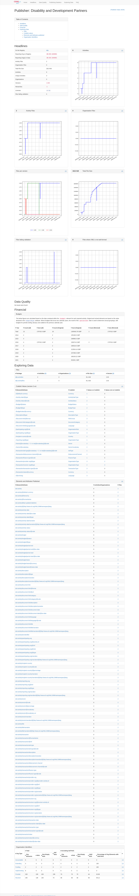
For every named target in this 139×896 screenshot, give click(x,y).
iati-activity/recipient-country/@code (26, 667)
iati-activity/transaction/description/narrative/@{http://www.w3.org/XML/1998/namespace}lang (43, 759)
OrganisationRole (73, 429)
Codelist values (28, 33)
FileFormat (71, 418)
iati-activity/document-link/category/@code (28, 599)
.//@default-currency (21, 393)
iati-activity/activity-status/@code (25, 531)
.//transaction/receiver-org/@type (25, 465)
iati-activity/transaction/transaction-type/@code (29, 831)
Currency (71, 393)
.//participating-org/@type (23, 433)
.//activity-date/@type (21, 397)
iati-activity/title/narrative (22, 727)
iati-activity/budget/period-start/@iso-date (27, 556)
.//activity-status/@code (22, 401)
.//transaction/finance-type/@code (25, 458)
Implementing (19, 870)
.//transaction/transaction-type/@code (26, 468)
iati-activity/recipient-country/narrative (26, 674)
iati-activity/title (19, 724)
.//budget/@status (20, 404)
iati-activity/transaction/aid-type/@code (27, 749)
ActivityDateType (73, 397)
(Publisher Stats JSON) (118, 9)
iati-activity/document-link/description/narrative (29, 606)
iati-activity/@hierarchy (22, 496)
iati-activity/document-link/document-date (27, 610)
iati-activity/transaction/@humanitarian (26, 738)
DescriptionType (73, 415)
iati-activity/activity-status (22, 528)
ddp (47, 50)
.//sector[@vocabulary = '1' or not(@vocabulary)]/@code (32, 443)
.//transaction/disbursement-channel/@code (28, 454)
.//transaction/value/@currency (24, 472)
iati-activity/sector (20, 699)
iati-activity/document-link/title (24, 624)
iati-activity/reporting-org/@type (24, 688)
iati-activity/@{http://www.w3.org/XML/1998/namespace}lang (33, 506)
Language (71, 426)
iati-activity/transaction (22, 734)
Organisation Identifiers (31, 37)
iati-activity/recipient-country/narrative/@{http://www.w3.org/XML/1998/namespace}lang (41, 677)
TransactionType (73, 468)
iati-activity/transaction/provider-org (25, 777)
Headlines (33, 2)
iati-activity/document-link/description (26, 602)
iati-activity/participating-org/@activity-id (27, 642)
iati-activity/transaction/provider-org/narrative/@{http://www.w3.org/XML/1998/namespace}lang (43, 795)
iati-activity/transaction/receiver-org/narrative (28, 813)
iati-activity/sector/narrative (23, 717)
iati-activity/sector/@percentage (24, 706)
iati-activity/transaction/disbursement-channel (28, 763)
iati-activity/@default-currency (24, 492)
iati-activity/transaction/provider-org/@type (28, 788)
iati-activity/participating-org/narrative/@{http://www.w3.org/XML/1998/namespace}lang (41, 659)
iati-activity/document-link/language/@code (28, 620)
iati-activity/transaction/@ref (23, 741)
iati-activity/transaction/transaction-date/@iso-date (30, 823)
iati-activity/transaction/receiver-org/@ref (27, 806)
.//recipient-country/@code (23, 436)
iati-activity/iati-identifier (22, 635)
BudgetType (72, 408)
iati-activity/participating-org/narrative (26, 656)
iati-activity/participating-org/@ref (25, 645)
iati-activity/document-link (22, 585)
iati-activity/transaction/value (23, 834)
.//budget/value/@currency (23, 411)
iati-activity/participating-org (23, 638)
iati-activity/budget (20, 535)
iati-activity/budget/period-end (24, 545)
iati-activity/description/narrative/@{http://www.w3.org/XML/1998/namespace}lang (39, 581)
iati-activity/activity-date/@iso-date (25, 513)
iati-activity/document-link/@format (25, 588)
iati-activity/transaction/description (25, 752)
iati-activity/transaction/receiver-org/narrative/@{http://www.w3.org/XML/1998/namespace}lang (43, 816)
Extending (18, 863)
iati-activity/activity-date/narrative (25, 520)
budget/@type (30, 320)
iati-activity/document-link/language (25, 617)
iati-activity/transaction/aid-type (24, 745)
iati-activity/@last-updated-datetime (25, 503)
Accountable (19, 860)
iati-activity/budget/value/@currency (26, 563)
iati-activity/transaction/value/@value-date (27, 841)
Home (25, 2)
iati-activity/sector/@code (22, 702)
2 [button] (104, 461)
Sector (70, 443)
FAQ (77, 2)
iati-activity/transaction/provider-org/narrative (28, 791)
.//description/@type (21, 415)
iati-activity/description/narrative (24, 578)
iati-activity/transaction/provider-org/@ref (27, 784)
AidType (70, 450)
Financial (22, 27)
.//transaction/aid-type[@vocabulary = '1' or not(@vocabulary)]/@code (36, 450)
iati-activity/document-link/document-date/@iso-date (30, 613)
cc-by (48, 90)
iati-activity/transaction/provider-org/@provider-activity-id (32, 781)
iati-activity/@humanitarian (23, 499)
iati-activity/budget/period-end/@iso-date (27, 549)
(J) (122, 50)
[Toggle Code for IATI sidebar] (17, 2)
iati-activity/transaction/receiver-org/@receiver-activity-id (32, 802)
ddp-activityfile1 (20, 380)
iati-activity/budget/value (22, 560)
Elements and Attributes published (34, 35)
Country (70, 436)
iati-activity (18, 488)
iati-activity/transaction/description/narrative (28, 756)
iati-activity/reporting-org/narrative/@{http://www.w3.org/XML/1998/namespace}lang (40, 695)
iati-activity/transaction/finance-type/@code (28, 774)
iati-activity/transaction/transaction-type (27, 827)
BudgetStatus (72, 404)
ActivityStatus (72, 401)
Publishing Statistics (55, 2)
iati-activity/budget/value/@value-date (26, 567)
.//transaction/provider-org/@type (25, 461)
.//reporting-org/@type (21, 440)
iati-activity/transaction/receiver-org (25, 798)
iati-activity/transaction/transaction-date (27, 820)
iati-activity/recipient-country (23, 663)
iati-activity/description (22, 570)
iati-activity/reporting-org (22, 681)
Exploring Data (68, 2)
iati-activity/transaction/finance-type (25, 770)
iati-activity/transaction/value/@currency (27, 838)
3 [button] (104, 465)
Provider (17, 874)
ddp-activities (19, 377)
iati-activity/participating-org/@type (25, 652)
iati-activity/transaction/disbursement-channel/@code (31, 766)
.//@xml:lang (19, 475)
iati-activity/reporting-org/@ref (24, 684)
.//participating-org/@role (22, 429)
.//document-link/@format (23, 418)
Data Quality (42, 2)
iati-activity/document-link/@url (24, 592)
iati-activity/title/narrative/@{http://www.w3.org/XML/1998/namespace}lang (37, 731)
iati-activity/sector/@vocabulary (24, 709)
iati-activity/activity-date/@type (24, 517)
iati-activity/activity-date (22, 510)
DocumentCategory (74, 422)
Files (25, 31)
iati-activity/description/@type (24, 574)
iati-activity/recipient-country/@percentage (28, 670)
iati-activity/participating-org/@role (25, 649)
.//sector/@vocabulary (21, 447)
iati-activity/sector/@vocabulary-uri (25, 713)
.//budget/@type (20, 408)
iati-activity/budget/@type (23, 542)
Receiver (18, 878)
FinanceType (72, 458)
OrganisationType (73, 433)
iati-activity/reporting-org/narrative (25, 692)
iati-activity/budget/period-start (24, 553)
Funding (17, 867)
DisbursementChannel (75, 454)
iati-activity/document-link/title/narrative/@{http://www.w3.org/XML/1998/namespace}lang (41, 631)
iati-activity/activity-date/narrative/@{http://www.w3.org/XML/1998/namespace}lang (40, 524)
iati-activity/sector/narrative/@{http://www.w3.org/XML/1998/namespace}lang (38, 720)
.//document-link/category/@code (25, 422)
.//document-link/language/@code (25, 426)
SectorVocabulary (73, 447)
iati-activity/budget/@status (23, 538)
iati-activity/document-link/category (25, 595)
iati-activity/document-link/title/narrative (27, 627)
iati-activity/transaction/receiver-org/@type (28, 809)
